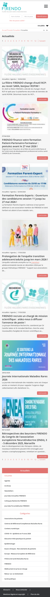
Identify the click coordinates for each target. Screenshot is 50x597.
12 (35, 41)
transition (35, 262)
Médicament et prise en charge (15, 569)
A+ (47, 30)
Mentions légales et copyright (14, 594)
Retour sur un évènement (13, 574)
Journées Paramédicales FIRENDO (16, 506)
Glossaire (6, 590)
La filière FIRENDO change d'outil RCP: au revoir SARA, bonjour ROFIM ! (24, 84)
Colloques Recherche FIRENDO (15, 501)
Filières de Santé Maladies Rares (16, 559)
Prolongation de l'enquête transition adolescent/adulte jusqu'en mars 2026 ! (25, 258)
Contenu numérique (11, 528)
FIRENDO (7, 564)
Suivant (42, 41)
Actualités (16, 30)
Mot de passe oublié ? (17, 20)
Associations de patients (13, 518)
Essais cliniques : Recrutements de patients (20, 549)
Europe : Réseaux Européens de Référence (19, 554)
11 (32, 41)
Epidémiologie (9, 544)
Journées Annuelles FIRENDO (15, 496)
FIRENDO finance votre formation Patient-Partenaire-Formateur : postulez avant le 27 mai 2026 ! (21, 143)
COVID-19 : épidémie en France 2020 (17, 533)
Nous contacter (21, 590)
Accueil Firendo (7, 30)
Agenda (7, 481)
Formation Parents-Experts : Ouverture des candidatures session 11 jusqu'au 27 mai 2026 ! (25, 199)
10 (28, 41)
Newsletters (8, 491)
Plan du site (35, 594)
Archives (7, 486)
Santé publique (10, 579)
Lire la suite (42, 99)
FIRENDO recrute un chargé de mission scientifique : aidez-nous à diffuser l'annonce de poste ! (25, 319)
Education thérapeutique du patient (17, 539)
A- (44, 30)
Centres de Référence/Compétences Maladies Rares (23, 523)
